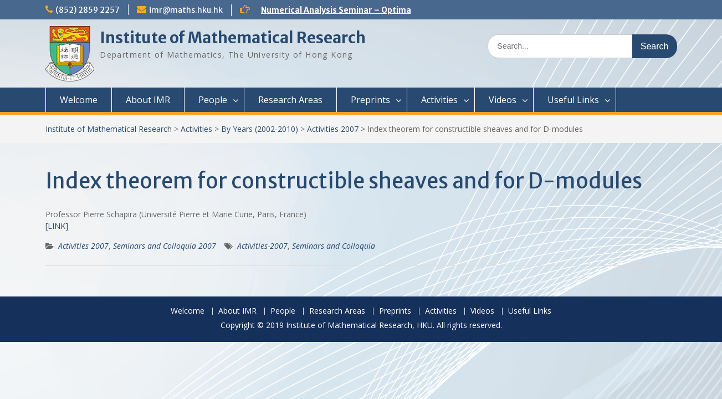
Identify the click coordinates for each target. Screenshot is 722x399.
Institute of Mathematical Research (233, 38)
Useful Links (573, 100)
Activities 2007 (333, 129)
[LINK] (56, 226)
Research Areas (290, 100)
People (212, 100)
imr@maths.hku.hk (186, 10)
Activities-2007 (262, 246)
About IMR (148, 100)
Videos (502, 100)
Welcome (79, 100)
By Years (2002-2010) (259, 129)
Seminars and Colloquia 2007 (164, 246)
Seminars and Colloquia (333, 246)
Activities (439, 100)
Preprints (370, 100)
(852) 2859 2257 (87, 10)
